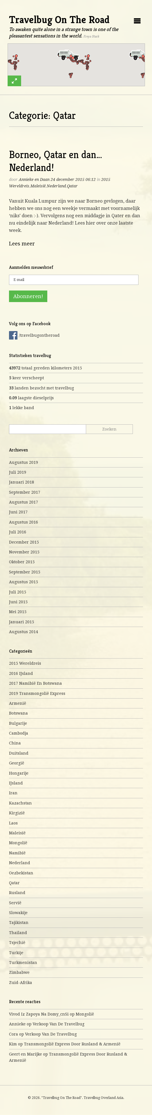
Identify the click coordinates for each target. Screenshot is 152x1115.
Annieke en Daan (34, 179)
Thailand (18, 932)
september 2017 (24, 492)
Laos (13, 823)
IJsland (16, 783)
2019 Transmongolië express (37, 693)
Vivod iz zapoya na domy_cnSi (39, 1014)
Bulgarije (18, 723)
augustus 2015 (23, 582)
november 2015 (24, 552)
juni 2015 (18, 602)
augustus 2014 (23, 631)
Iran (13, 793)
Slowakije (18, 912)
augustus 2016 (23, 522)
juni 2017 (18, 512)
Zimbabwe (19, 972)
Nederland (56, 186)
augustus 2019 (23, 462)
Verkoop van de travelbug (58, 1024)
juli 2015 (17, 592)
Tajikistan (18, 922)
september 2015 (24, 572)
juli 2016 (17, 532)
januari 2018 (21, 482)
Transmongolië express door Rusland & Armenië (72, 1044)
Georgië (16, 763)
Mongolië (18, 843)
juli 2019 (17, 472)
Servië (15, 903)
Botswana (18, 713)
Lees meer (22, 244)
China (15, 743)
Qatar (72, 186)
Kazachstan (20, 803)
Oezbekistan (21, 873)
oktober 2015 (22, 562)
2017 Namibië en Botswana (35, 683)
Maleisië (38, 186)
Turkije (16, 952)
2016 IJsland (21, 673)
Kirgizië (17, 813)
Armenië (17, 703)
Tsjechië (17, 942)
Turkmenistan (23, 962)
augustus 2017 (23, 502)
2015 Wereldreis (25, 663)
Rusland (17, 892)
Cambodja (18, 733)
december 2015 (24, 542)
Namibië (17, 853)
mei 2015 (17, 611)
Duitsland (18, 753)
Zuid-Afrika (20, 982)
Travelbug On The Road (59, 19)
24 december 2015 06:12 (73, 179)
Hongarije (18, 773)
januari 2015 (21, 622)
